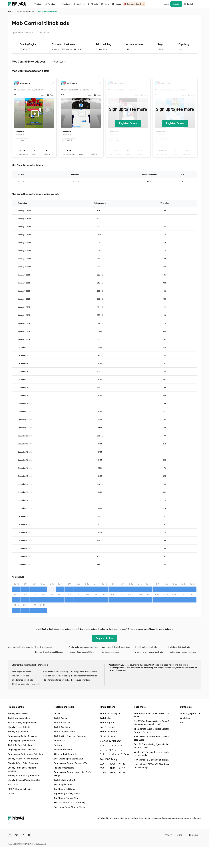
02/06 (112, 764)
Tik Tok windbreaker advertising (54, 672)
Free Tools (13, 784)
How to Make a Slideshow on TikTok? (151, 760)
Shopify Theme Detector (19, 727)
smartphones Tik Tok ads (22, 680)
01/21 (103, 768)
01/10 (122, 768)
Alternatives (59, 740)
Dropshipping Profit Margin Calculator (25, 754)
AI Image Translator (63, 749)
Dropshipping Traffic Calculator (22, 736)
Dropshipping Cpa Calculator (21, 740)
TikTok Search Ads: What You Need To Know (152, 715)
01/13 (112, 768)
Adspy (57, 713)
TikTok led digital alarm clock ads (25, 684)
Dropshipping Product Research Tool (71, 763)
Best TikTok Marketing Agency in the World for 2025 (151, 746)
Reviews (58, 745)
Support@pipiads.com (190, 713)
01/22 (122, 764)
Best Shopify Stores (63, 784)
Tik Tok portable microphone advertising (86, 672)
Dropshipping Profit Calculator (22, 749)
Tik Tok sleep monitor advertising (84, 676)
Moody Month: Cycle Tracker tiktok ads (118, 647)
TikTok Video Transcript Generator (70, 736)
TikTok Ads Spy (61, 718)
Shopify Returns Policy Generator (23, 775)
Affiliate (11, 793)
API (181, 722)
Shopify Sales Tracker (18, 713)
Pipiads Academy (108, 736)
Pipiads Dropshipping (64, 768)
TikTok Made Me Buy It (64, 780)
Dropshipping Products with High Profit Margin (72, 774)
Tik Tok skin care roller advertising (55, 676)
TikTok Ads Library (62, 727)
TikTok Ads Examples (110, 713)
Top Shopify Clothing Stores (67, 798)
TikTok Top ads (107, 722)
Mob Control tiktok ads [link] (47, 12)
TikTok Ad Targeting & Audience (23, 722)
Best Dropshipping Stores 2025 (68, 758)
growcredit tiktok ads (110, 652)
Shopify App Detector (18, 731)
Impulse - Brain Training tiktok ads (49, 652)
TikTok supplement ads (80, 680)
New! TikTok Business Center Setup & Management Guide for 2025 (151, 723)
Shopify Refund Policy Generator (23, 763)
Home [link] (10, 12)
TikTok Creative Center (64, 731)
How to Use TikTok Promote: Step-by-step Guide (151, 738)
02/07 (103, 764)
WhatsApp (185, 718)
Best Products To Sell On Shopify (69, 802)
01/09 (103, 772)
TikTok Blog (105, 718)
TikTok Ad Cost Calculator (20, 745)
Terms (179, 835)
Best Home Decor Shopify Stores (69, 807)
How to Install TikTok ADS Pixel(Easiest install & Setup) (152, 766)
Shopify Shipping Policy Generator (24, 780)
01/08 (112, 772)
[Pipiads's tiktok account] (23, 835)
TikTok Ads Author (108, 731)
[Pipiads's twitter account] (16, 835)
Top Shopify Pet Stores (64, 789)
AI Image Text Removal (65, 754)
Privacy (168, 835)
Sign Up (176, 4)
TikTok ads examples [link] (26, 12)
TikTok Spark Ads (62, 722)
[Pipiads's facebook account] (10, 835)
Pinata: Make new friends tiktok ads (83, 647)
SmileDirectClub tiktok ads (146, 647)
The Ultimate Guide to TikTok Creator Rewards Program (151, 730)
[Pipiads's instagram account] (29, 835)
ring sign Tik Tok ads (20, 676)
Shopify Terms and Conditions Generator (22, 769)
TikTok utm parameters (19, 718)
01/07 (122, 772)
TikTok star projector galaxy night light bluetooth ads (56, 680)
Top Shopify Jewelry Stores (67, 793)
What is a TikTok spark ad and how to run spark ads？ (151, 754)
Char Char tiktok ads (43, 647)
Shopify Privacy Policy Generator (23, 758)
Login (166, 4)
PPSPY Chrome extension (20, 789)
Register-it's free (128, 123)
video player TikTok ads (21, 672)
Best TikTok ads (107, 727)
